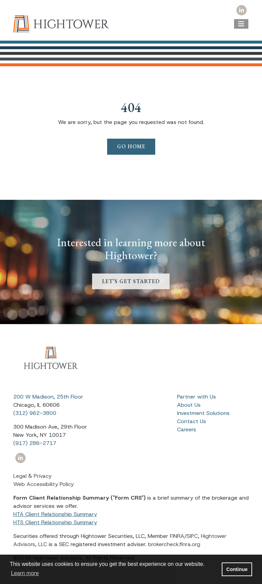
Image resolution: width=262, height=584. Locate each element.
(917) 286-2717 (34, 443)
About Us (189, 404)
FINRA (177, 536)
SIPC (192, 536)
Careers (186, 429)
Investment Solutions (203, 413)
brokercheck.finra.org (174, 544)
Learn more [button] (25, 573)
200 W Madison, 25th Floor (48, 396)
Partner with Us (196, 396)
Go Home (131, 146)
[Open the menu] (241, 24)
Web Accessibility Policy (43, 484)
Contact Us (191, 421)
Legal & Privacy (32, 475)
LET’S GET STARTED (131, 289)
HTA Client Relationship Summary (55, 514)
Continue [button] (236, 569)
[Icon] (241, 10)
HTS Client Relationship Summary (55, 522)
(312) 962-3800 (34, 413)
